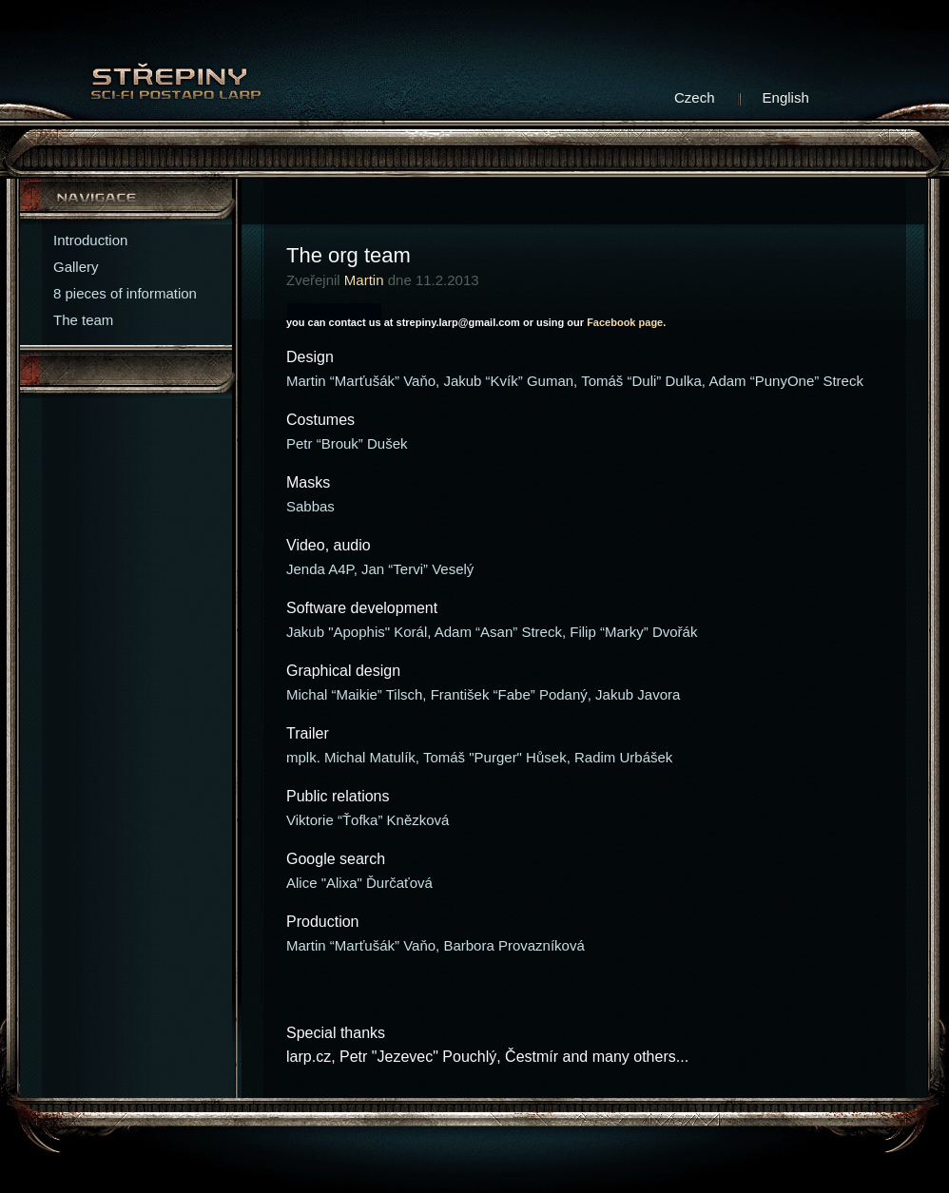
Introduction (90, 240)
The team (83, 320)
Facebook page (625, 322)
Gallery (76, 267)
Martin (364, 280)
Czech (694, 97)
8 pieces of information (125, 293)
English (786, 97)
